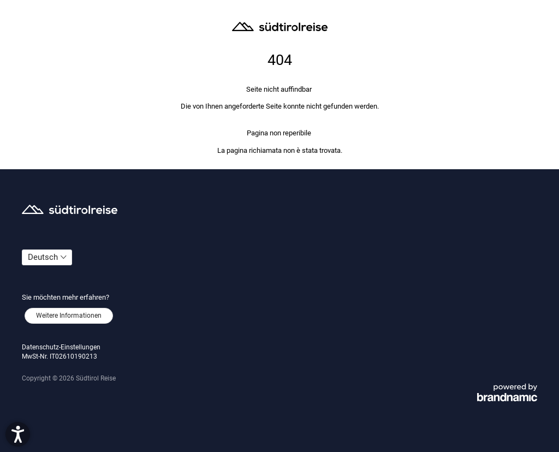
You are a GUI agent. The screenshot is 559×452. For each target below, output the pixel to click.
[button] (17, 434)
